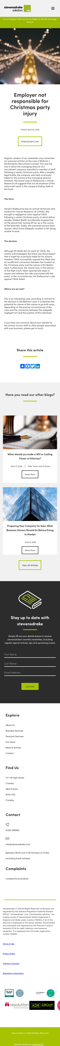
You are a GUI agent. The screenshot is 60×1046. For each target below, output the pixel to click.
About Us (10, 725)
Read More (30, 474)
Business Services (14, 730)
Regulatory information (13, 973)
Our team (10, 741)
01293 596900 (12, 830)
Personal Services (14, 736)
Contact (10, 753)
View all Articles (30, 565)
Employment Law (30, 141)
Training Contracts (11, 963)
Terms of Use (8, 943)
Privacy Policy (9, 953)
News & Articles (13, 747)
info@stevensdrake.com (18, 844)
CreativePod (37, 1044)
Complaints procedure (17, 878)
